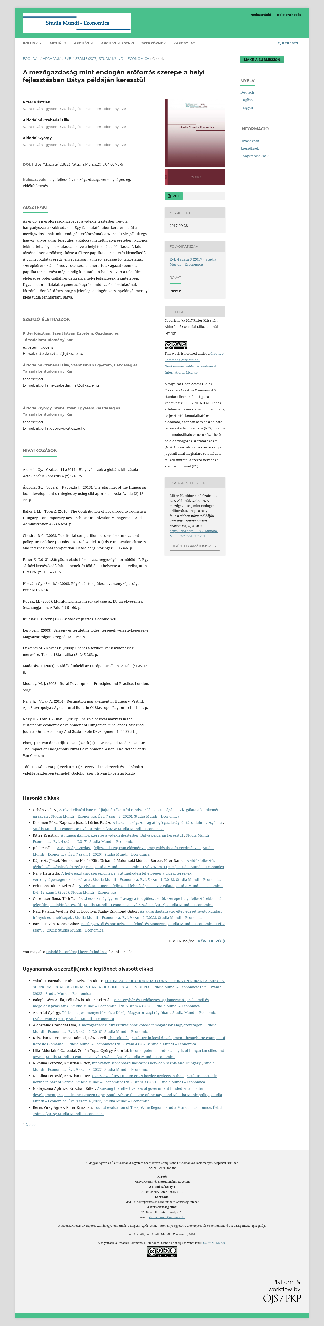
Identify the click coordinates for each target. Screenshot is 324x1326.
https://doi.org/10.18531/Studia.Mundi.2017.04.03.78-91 (78, 164)
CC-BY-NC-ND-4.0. (214, 1243)
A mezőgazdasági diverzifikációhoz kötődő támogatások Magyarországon (141, 1025)
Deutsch (247, 92)
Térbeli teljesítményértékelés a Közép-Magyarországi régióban (116, 1012)
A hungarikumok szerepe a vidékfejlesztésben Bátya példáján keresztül (122, 835)
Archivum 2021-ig (117, 43)
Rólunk (31, 43)
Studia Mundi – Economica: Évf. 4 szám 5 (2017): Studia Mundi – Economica (110, 1056)
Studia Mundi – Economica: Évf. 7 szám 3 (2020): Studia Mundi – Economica (115, 816)
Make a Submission (262, 59)
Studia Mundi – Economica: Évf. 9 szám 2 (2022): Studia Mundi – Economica (139, 917)
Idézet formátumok (192, 546)
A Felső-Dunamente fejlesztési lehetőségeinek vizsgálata (126, 885)
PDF (175, 196)
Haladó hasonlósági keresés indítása (76, 951)
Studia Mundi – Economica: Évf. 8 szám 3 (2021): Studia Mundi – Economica (140, 1082)
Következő (209, 941)
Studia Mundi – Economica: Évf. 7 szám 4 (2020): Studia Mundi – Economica (159, 866)
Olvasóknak (249, 140)
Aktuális (57, 43)
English (246, 99)
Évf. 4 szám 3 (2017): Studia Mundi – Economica (106, 58)
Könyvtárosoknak (254, 156)
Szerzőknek (153, 43)
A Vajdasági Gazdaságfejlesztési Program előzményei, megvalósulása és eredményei (129, 847)
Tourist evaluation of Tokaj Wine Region (129, 1107)
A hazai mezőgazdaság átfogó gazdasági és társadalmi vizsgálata (168, 822)
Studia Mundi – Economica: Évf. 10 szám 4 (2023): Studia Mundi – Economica (98, 828)
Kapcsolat (184, 43)
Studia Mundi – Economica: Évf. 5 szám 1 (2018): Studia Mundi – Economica (157, 879)
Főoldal (31, 58)
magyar (247, 107)
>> (34, 1124)
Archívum (83, 43)
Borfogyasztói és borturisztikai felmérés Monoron (123, 923)
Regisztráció (260, 15)
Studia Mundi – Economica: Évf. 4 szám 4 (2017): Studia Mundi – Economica (148, 904)
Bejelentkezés (289, 15)
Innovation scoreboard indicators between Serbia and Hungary (147, 1063)
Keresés (288, 43)
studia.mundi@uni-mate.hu (167, 1217)
